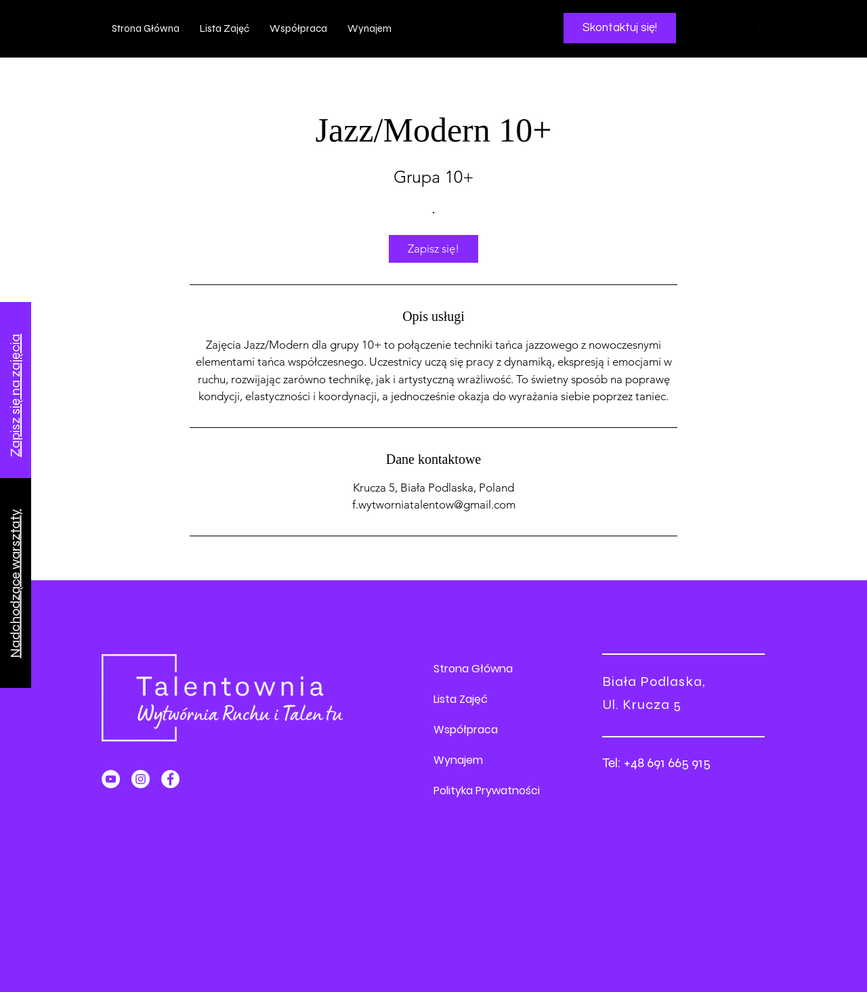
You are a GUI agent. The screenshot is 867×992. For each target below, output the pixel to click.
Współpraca (466, 729)
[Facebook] (170, 779)
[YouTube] (111, 779)
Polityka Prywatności (487, 790)
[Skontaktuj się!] (620, 28)
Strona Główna (473, 668)
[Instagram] (140, 779)
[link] (433, 249)
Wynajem (458, 760)
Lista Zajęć (461, 699)
